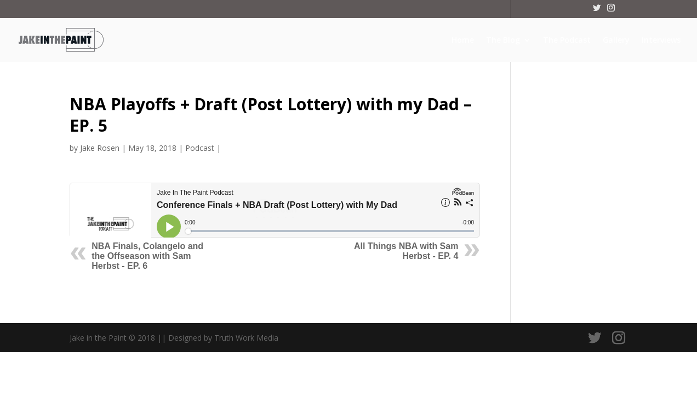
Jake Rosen (99, 148)
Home (463, 40)
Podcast (199, 148)
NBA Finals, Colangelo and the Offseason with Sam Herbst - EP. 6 (147, 255)
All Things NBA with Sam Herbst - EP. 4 (406, 251)
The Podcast (567, 40)
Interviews (661, 40)
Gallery (616, 40)
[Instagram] (611, 11)
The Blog (503, 40)
